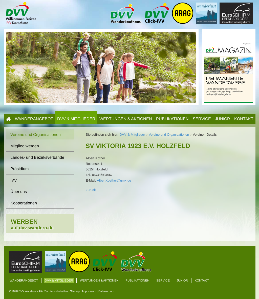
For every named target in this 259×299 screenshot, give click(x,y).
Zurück (91, 190)
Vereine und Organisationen (169, 134)
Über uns (18, 191)
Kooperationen (23, 203)
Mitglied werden (24, 146)
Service (202, 119)
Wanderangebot (34, 119)
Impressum (89, 291)
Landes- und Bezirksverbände (37, 157)
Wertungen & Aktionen (125, 119)
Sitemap (75, 291)
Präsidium (19, 169)
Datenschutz (106, 291)
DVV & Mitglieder (76, 119)
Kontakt (243, 119)
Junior (222, 119)
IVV (13, 180)
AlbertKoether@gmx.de (114, 180)
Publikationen (172, 119)
